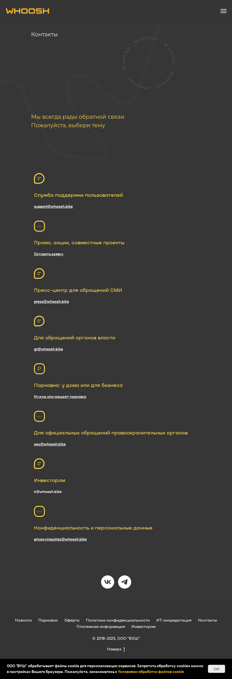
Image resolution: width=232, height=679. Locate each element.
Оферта (71, 620)
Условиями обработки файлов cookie (151, 671)
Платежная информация (100, 626)
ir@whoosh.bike (48, 491)
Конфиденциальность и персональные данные (93, 528)
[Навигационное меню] (223, 11)
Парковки (48, 620)
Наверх (116, 649)
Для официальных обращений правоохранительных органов (111, 432)
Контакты (207, 620)
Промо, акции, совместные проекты (79, 242)
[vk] (107, 582)
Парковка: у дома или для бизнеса (78, 385)
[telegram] (124, 582)
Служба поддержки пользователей (78, 195)
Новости (23, 620)
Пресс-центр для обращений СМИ (78, 290)
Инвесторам (49, 480)
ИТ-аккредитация (173, 620)
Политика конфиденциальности (118, 620)
